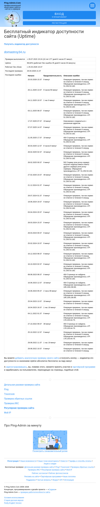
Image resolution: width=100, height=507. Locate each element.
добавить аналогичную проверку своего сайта (37, 358)
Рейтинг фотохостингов (58, 473)
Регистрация (59, 23)
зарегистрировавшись (16, 367)
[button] (92, 5)
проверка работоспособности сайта (35, 492)
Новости (63, 461)
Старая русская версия (13, 500)
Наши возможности (28, 461)
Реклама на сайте (31, 476)
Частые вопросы (44, 480)
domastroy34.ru (14, 52)
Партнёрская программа (51, 476)
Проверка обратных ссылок (18, 398)
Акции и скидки (50, 464)
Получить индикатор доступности (21, 44)
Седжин (52, 489)
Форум (55, 480)
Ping (6, 389)
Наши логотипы (69, 476)
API (61, 480)
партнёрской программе (83, 367)
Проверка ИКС (11, 403)
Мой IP (7, 412)
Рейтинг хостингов (39, 473)
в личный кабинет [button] (59, 15)
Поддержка (30, 480)
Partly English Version (13, 503)
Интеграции (69, 480)
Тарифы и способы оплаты (80, 461)
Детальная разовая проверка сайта (22, 385)
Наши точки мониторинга (48, 461)
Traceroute (9, 394)
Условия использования (14, 497)
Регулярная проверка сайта (53, 470)
